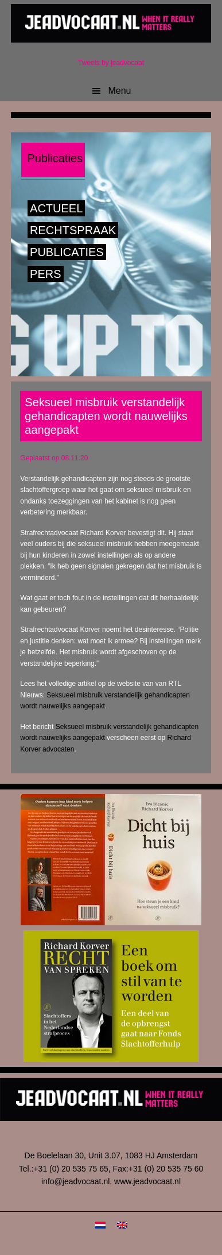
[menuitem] (100, 1224)
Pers (45, 274)
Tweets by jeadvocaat (111, 63)
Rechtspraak (73, 230)
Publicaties (67, 252)
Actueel (56, 208)
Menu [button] (119, 91)
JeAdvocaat (111, 23)
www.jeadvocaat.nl (147, 1181)
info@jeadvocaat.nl (75, 1181)
